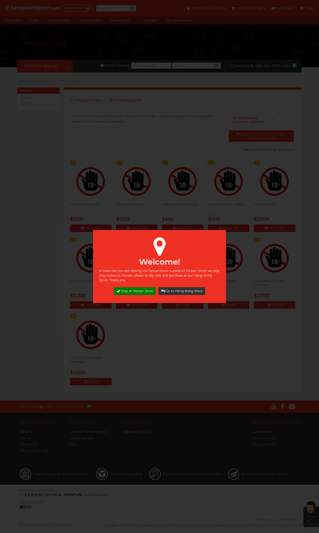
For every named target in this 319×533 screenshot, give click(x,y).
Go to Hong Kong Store (181, 291)
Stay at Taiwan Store (135, 291)
